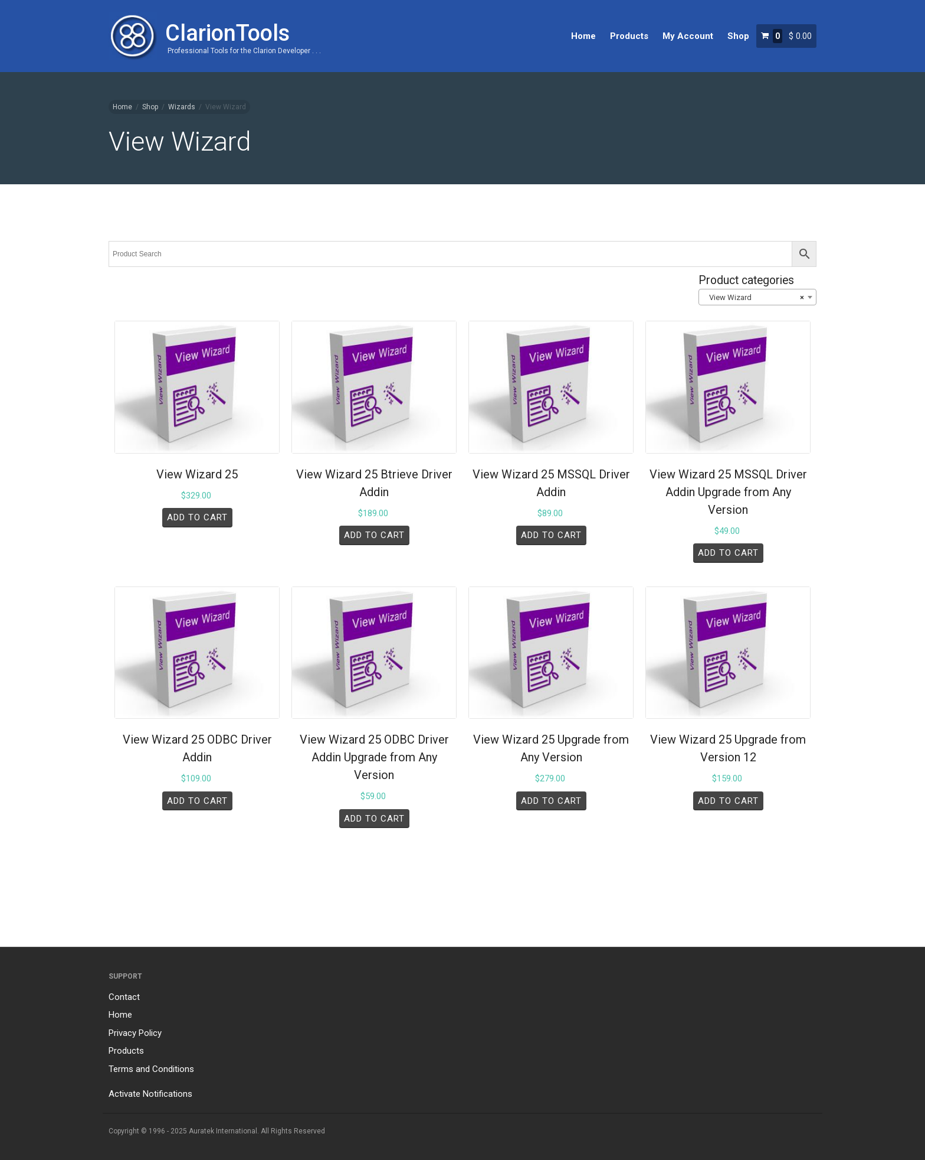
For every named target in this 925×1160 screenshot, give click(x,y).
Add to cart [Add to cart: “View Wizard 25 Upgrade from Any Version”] (551, 801)
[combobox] (757, 297)
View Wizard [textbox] (754, 297)
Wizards (181, 107)
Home (583, 36)
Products (629, 36)
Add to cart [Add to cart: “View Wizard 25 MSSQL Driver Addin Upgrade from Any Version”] (728, 553)
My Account (687, 36)
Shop (738, 36)
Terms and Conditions (151, 1069)
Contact (124, 997)
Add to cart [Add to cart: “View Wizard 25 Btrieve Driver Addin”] (374, 535)
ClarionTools (227, 33)
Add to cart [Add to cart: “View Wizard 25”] (197, 517)
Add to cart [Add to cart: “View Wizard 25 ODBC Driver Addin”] (197, 801)
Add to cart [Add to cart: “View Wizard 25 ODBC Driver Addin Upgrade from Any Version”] (374, 818)
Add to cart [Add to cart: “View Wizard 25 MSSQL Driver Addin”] (551, 535)
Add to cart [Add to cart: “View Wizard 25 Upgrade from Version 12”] (728, 801)
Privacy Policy (135, 1033)
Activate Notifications (150, 1094)
